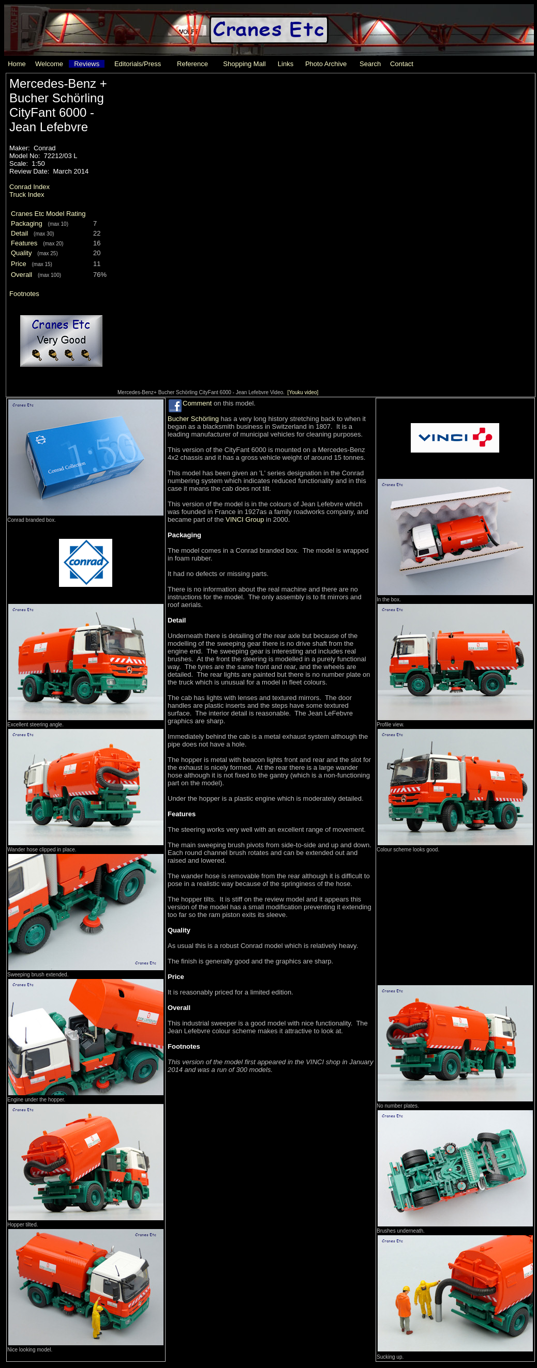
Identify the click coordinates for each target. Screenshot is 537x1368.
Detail (19, 233)
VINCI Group (245, 519)
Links (285, 64)
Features (24, 243)
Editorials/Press (137, 64)
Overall (21, 274)
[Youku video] (303, 392)
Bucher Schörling (193, 419)
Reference (192, 64)
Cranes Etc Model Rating (48, 213)
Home (17, 64)
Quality (21, 253)
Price (18, 264)
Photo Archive (326, 64)
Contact (401, 64)
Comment (197, 403)
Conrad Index (29, 187)
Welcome (49, 64)
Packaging (26, 223)
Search (370, 64)
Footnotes (24, 294)
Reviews (86, 64)
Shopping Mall (244, 64)
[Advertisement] (454, 918)
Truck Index (26, 194)
